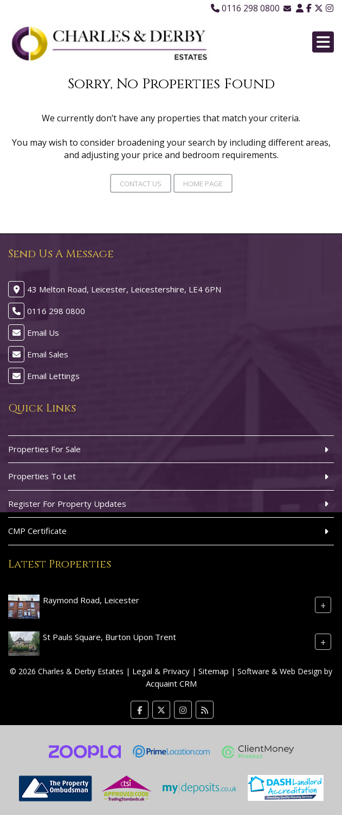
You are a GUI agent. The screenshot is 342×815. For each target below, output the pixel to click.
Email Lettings (53, 375)
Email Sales (47, 354)
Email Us (43, 332)
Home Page (203, 183)
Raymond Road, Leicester (91, 599)
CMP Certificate (37, 530)
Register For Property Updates (67, 503)
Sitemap (213, 671)
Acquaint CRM (171, 683)
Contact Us (141, 183)
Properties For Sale (44, 449)
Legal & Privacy (161, 671)
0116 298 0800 (245, 8)
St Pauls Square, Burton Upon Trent (109, 636)
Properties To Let (42, 476)
